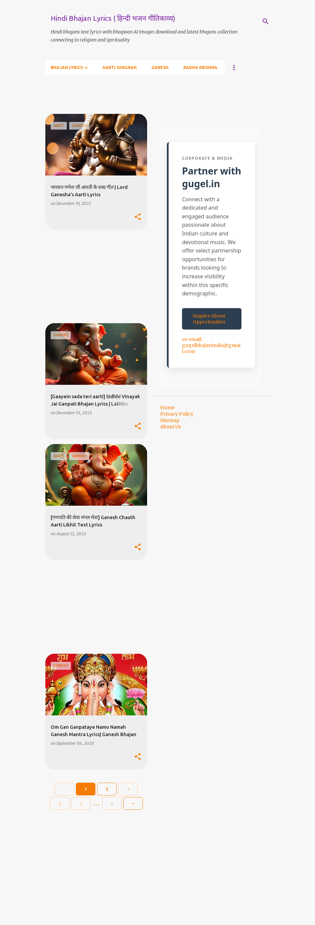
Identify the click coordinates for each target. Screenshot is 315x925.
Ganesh (160, 67)
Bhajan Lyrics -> (69, 67)
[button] (138, 217)
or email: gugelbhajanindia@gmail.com (211, 345)
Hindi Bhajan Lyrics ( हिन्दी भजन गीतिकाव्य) (113, 18)
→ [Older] (133, 803)
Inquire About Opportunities (209, 319)
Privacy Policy (176, 414)
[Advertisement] (93, 276)
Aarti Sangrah (119, 67)
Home (167, 408)
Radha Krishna (200, 67)
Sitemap (169, 420)
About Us (170, 427)
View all (59, 102)
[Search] (266, 21)
